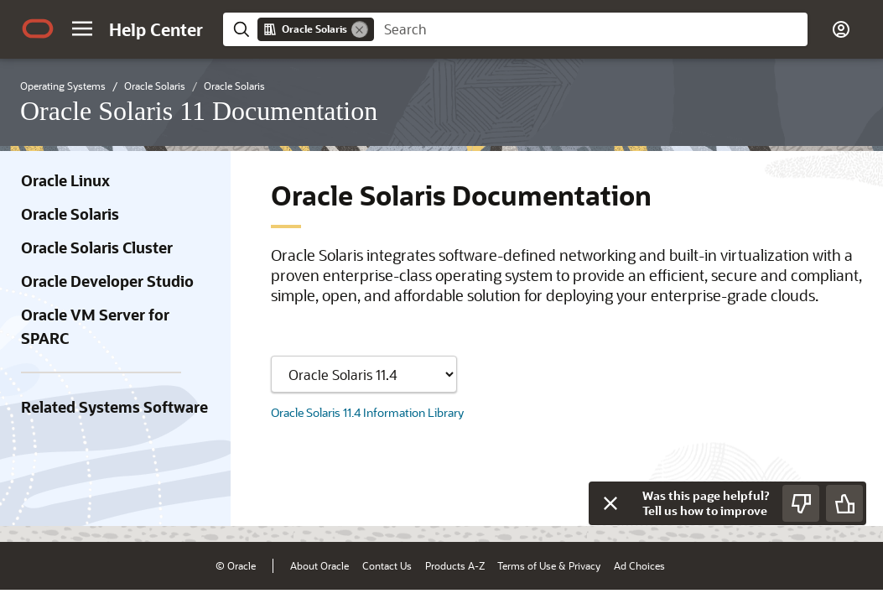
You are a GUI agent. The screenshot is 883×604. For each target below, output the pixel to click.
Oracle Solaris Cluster (97, 247)
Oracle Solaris (70, 214)
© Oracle (236, 565)
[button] (82, 28)
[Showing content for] (364, 374)
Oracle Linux (65, 180)
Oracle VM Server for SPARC (95, 326)
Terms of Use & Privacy (548, 565)
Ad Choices (639, 565)
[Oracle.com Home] (37, 28)
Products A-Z (455, 565)
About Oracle (319, 565)
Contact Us (387, 565)
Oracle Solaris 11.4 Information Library (367, 412)
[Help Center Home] (156, 29)
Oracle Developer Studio (107, 281)
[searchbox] (590, 29)
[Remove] (360, 29)
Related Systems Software (114, 407)
